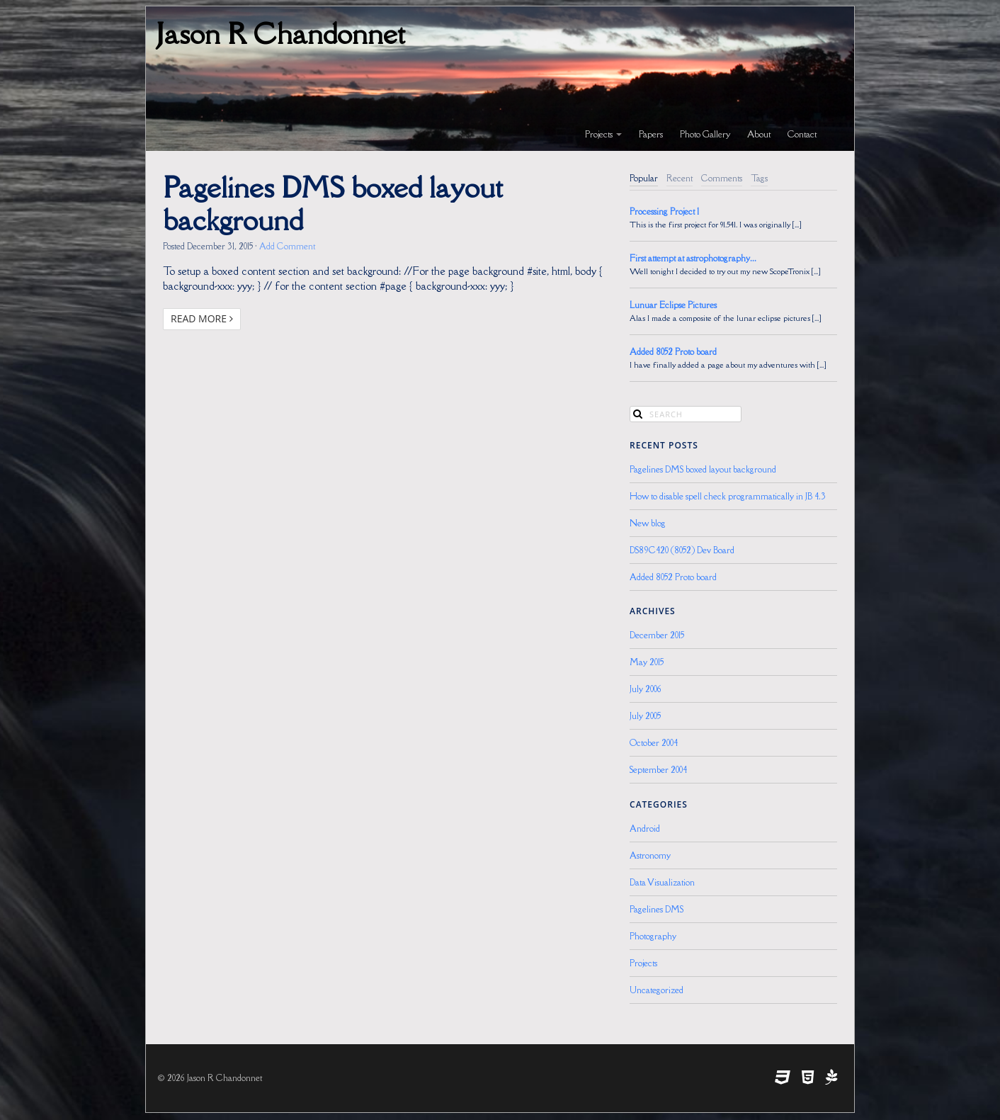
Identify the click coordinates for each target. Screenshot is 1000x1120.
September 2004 (658, 770)
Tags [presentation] (759, 178)
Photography (653, 936)
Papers (651, 134)
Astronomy (650, 855)
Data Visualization (662, 882)
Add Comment (287, 246)
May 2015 (647, 662)
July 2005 (645, 716)
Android (645, 828)
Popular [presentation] (644, 178)
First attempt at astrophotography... (693, 258)
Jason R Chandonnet (281, 33)
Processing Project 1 (664, 211)
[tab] (644, 178)
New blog (648, 523)
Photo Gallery (705, 134)
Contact (802, 134)
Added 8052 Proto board (673, 352)
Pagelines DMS (656, 909)
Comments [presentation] (721, 178)
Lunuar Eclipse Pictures (673, 305)
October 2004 (654, 743)
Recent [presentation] (679, 178)
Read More (202, 318)
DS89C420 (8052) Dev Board (682, 550)
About (759, 134)
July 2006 (645, 689)
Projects (603, 134)
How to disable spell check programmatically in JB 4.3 (728, 496)
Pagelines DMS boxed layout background (333, 203)
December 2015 (657, 635)
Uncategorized (656, 990)
